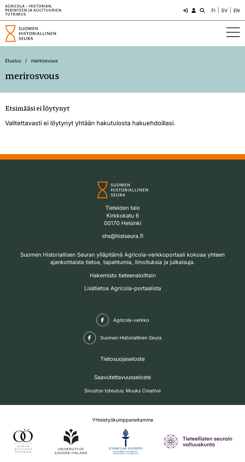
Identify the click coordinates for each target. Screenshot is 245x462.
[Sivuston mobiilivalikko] (233, 32)
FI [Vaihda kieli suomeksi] (213, 10)
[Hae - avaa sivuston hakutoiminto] (201, 10)
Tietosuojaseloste (122, 358)
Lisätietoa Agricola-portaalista (122, 288)
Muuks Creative (143, 390)
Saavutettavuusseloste (122, 377)
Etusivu (13, 60)
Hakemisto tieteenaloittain (123, 275)
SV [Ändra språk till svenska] (224, 10)
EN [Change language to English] (236, 10)
